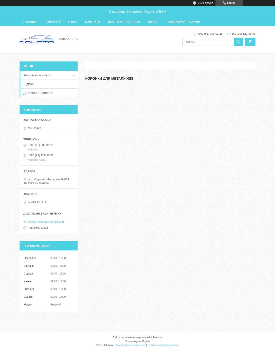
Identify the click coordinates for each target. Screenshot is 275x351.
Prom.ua (157, 337)
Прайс (153, 21)
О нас (72, 21)
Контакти (92, 21)
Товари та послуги (37, 75)
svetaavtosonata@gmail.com (46, 221)
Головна (30, 21)
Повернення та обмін (183, 21)
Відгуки (28, 84)
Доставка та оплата (124, 21)
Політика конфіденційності (163, 345)
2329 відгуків (205, 3)
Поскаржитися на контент (130, 345)
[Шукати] (238, 42)
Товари (51, 21)
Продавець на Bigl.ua (137, 341)
